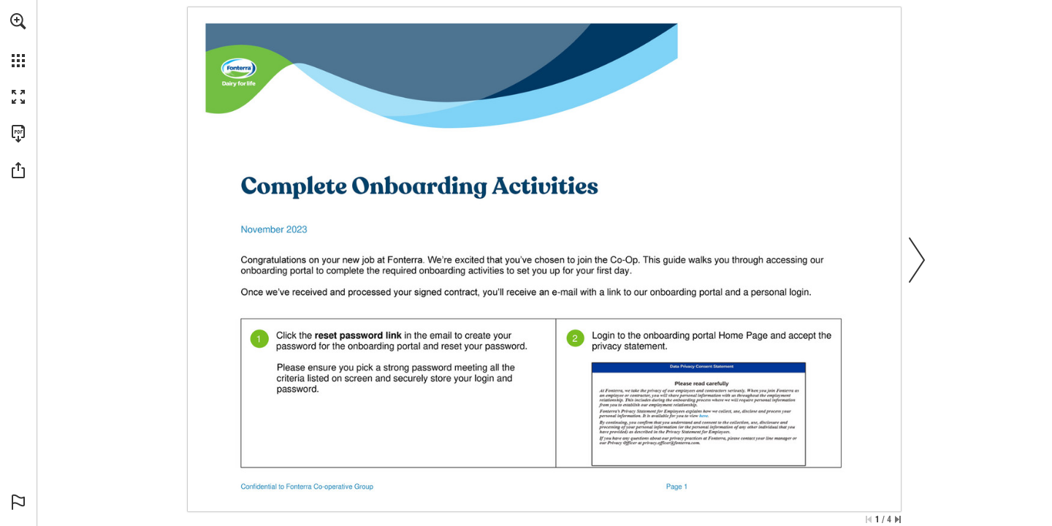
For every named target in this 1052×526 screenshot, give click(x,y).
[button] (18, 21)
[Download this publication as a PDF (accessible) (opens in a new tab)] (18, 133)
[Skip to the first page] (869, 519)
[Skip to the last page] (898, 519)
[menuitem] (18, 40)
